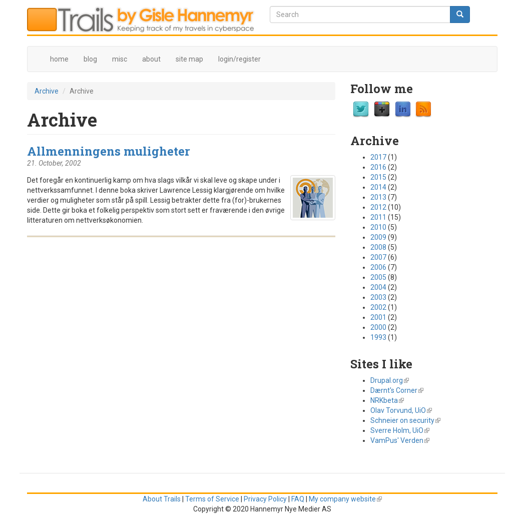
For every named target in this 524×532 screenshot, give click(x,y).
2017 (378, 157)
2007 (378, 257)
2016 (378, 167)
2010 (378, 227)
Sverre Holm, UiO (399, 430)
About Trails (162, 499)
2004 (378, 287)
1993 (378, 337)
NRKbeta (387, 400)
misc (119, 59)
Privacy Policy (265, 499)
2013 (378, 197)
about (151, 59)
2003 (378, 297)
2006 (378, 267)
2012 (378, 207)
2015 (378, 177)
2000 (378, 327)
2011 (378, 217)
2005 (378, 277)
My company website (345, 499)
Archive (47, 91)
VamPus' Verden (399, 440)
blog (90, 59)
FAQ (297, 499)
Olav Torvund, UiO (401, 410)
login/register (239, 59)
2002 (378, 307)
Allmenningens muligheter (108, 151)
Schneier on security (405, 420)
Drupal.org (389, 380)
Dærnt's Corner (396, 390)
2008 (378, 247)
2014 (378, 187)
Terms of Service (212, 499)
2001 (378, 317)
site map (189, 59)
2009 (378, 237)
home (59, 59)
